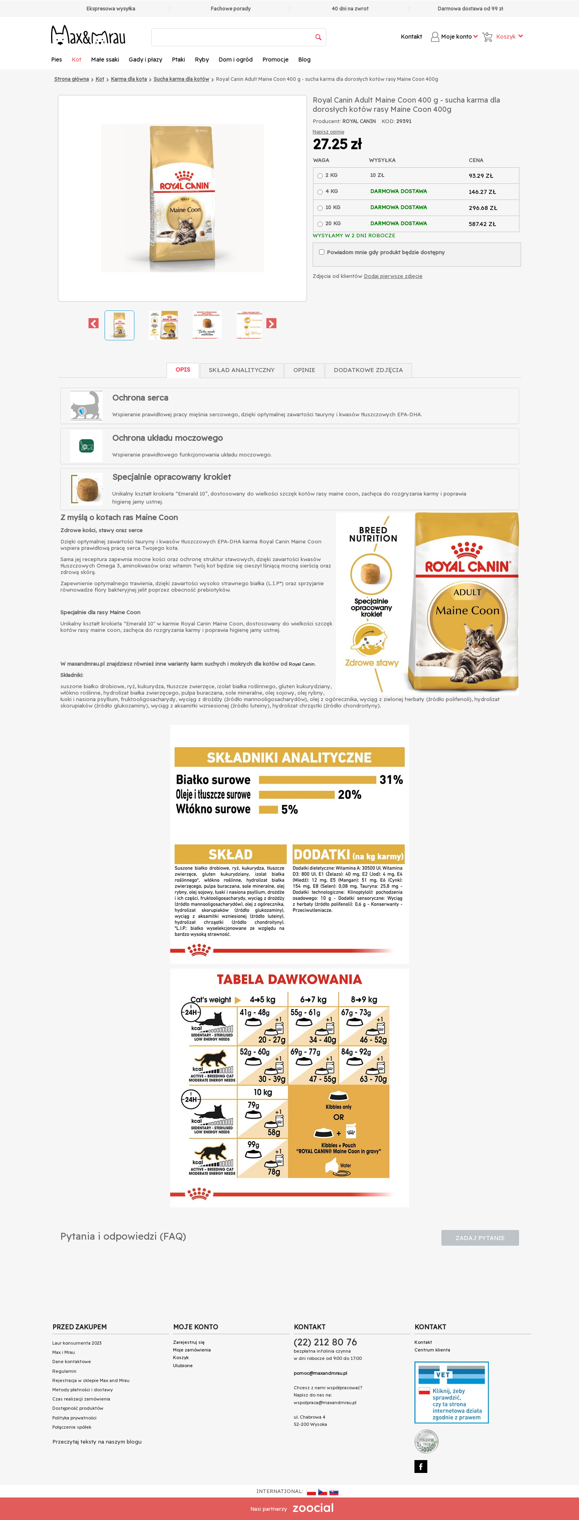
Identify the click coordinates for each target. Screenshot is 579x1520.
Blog (304, 59)
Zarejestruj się (188, 1342)
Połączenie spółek (71, 1427)
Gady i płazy (145, 59)
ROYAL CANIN (359, 121)
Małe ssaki (105, 59)
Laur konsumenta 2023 (76, 1343)
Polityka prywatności (74, 1418)
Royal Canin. (302, 664)
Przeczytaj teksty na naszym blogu (97, 1441)
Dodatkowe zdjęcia (368, 370)
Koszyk (181, 1357)
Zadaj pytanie (480, 1238)
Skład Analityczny (242, 370)
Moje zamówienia (192, 1350)
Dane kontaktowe (71, 1361)
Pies (56, 59)
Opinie (304, 370)
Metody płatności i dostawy (82, 1389)
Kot (76, 59)
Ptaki (178, 59)
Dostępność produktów (77, 1408)
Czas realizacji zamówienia (81, 1399)
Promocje (275, 59)
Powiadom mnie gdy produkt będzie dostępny (382, 252)
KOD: (388, 121)
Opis (182, 369)
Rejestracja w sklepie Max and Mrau (91, 1380)
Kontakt (411, 36)
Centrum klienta (432, 1350)
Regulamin (64, 1371)
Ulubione (183, 1365)
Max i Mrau (63, 1352)
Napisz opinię (328, 132)
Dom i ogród (235, 59)
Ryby (202, 59)
